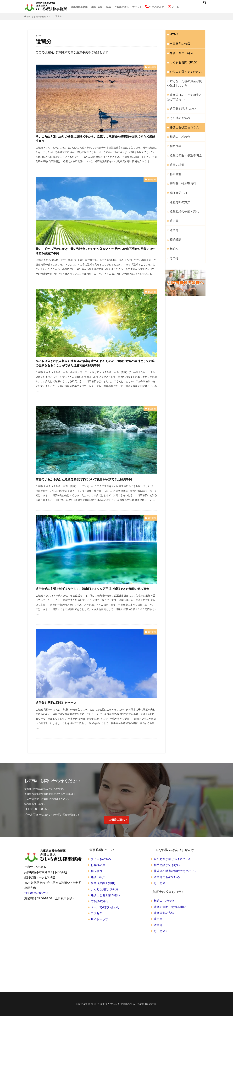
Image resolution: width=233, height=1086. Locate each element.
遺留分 (58, 16)
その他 (173, 242)
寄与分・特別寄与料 (181, 172)
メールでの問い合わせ (105, 936)
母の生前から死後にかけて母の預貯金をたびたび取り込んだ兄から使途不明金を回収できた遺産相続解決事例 (96, 256)
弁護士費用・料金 (179, 51)
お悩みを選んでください (183, 69)
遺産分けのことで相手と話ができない (185, 92)
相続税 (173, 233)
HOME (173, 34)
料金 (108, 7)
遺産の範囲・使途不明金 (183, 146)
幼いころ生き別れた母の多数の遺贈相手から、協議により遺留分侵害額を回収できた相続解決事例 (95, 140)
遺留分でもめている (167, 906)
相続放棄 (174, 137)
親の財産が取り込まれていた (173, 888)
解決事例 (151, 67)
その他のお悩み (178, 111)
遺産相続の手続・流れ (182, 198)
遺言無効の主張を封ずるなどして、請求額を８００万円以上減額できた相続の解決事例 (95, 614)
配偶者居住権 (177, 181)
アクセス (137, 7)
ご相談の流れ (121, 7)
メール (173, 7)
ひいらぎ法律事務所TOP (38, 16)
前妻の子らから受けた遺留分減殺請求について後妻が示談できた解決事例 (95, 499)
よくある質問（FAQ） (182, 60)
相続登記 (174, 225)
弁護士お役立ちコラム (182, 120)
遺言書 (173, 207)
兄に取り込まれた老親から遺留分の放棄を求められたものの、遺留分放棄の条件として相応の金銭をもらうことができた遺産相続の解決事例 (96, 375)
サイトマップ (99, 948)
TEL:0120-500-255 (36, 922)
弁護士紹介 (97, 7)
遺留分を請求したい (181, 102)
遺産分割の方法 (178, 190)
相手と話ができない (167, 894)
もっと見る (161, 912)
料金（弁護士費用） (104, 912)
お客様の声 (98, 894)
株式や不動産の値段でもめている (175, 900)
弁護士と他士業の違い (105, 924)
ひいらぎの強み (101, 888)
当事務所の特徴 (79, 7)
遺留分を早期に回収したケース (65, 731)
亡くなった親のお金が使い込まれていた (185, 80)
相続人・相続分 (178, 129)
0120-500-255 (154, 7)
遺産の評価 (176, 155)
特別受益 (174, 164)
